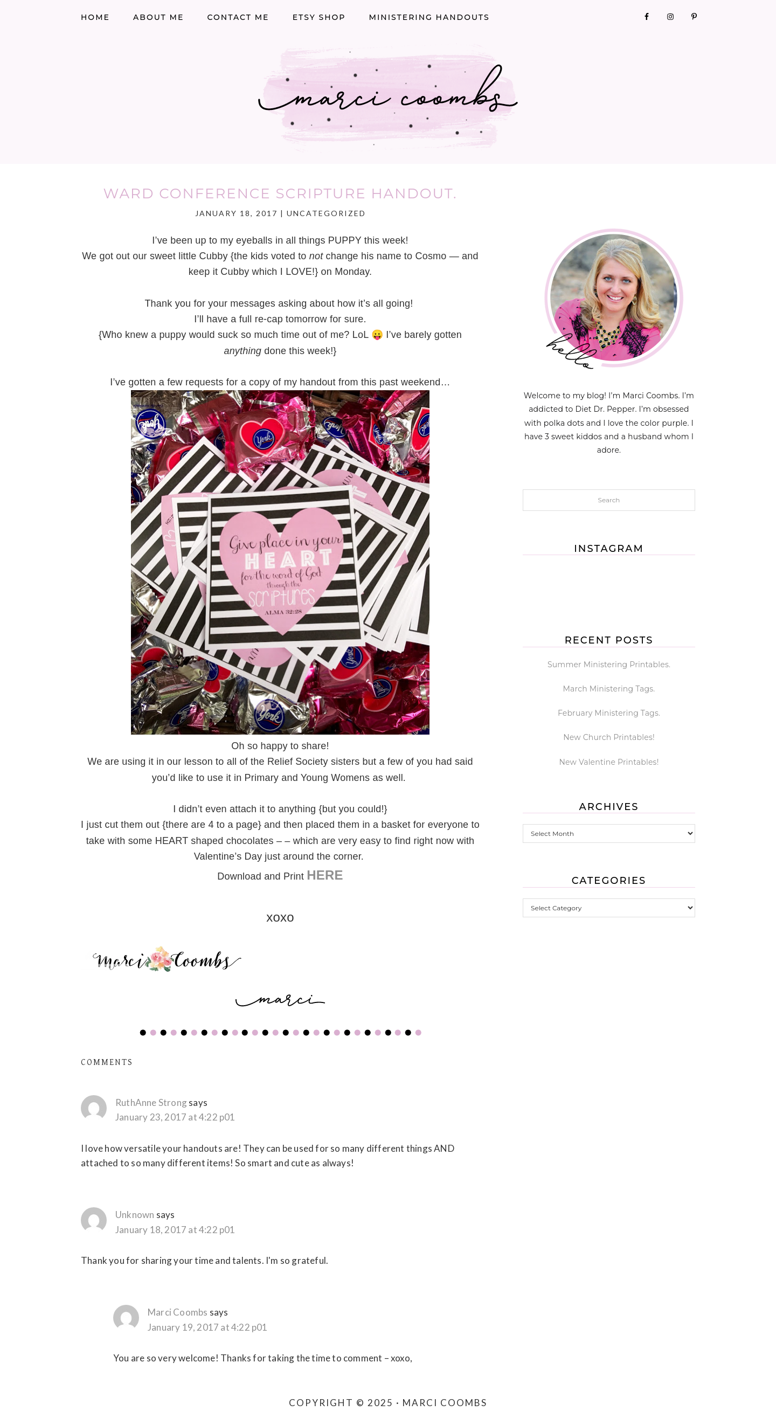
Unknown (134, 1214)
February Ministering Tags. (609, 713)
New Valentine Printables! (609, 762)
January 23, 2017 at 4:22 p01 (175, 1117)
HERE (325, 875)
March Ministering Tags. (609, 689)
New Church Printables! (609, 737)
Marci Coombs (388, 98)
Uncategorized (326, 213)
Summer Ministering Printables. (609, 664)
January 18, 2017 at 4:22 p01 (175, 1229)
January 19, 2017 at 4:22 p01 (208, 1327)
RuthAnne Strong (151, 1102)
